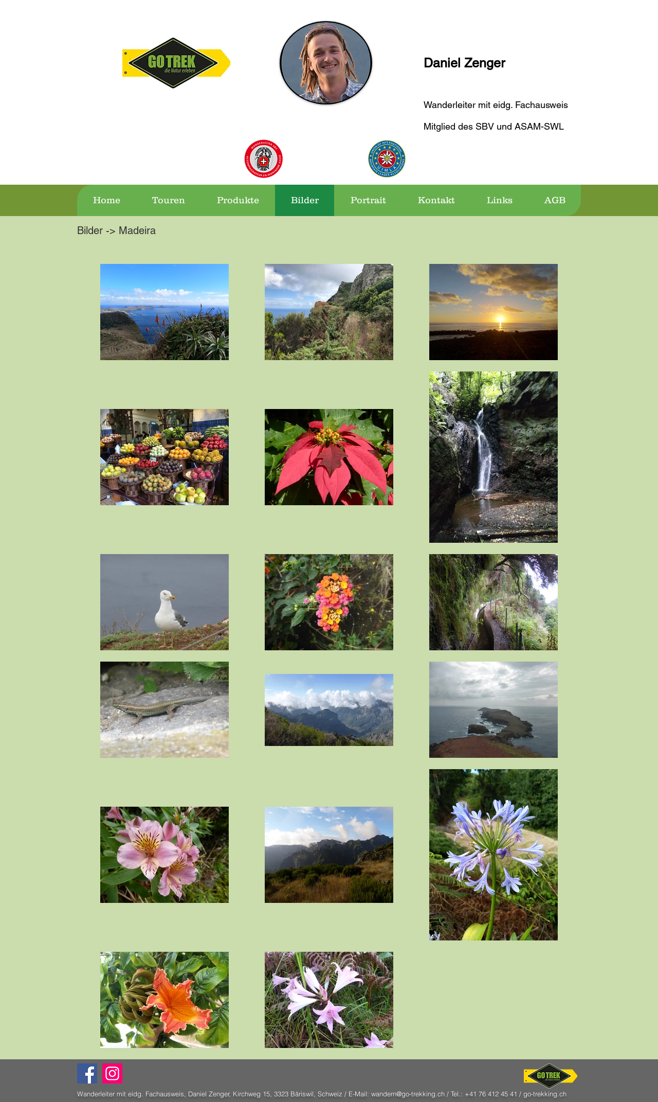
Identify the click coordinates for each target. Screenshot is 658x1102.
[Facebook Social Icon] (87, 1073)
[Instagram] (112, 1073)
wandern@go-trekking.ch (408, 1094)
